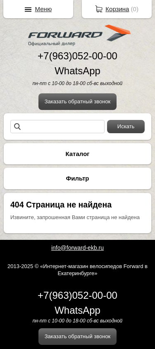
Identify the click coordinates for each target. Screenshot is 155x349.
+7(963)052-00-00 (77, 55)
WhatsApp (77, 70)
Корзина (117, 8)
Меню (43, 8)
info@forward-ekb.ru (77, 247)
